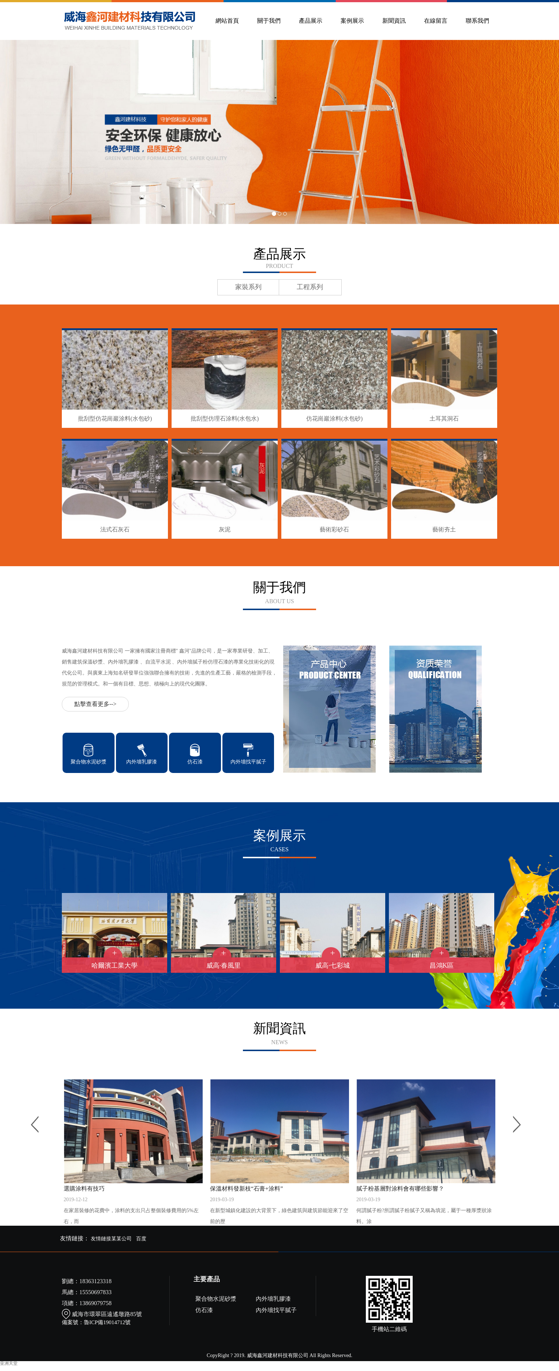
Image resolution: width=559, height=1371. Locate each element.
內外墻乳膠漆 (273, 1299)
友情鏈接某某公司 (111, 1238)
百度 (141, 1238)
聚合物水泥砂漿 (215, 1299)
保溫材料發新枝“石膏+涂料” (279, 1206)
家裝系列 (248, 287)
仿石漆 (204, 1310)
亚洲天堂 (9, 1363)
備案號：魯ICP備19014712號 (96, 1322)
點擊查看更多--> (95, 704)
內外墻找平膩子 (276, 1310)
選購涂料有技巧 (133, 1206)
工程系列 (310, 287)
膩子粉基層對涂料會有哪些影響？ (425, 1206)
